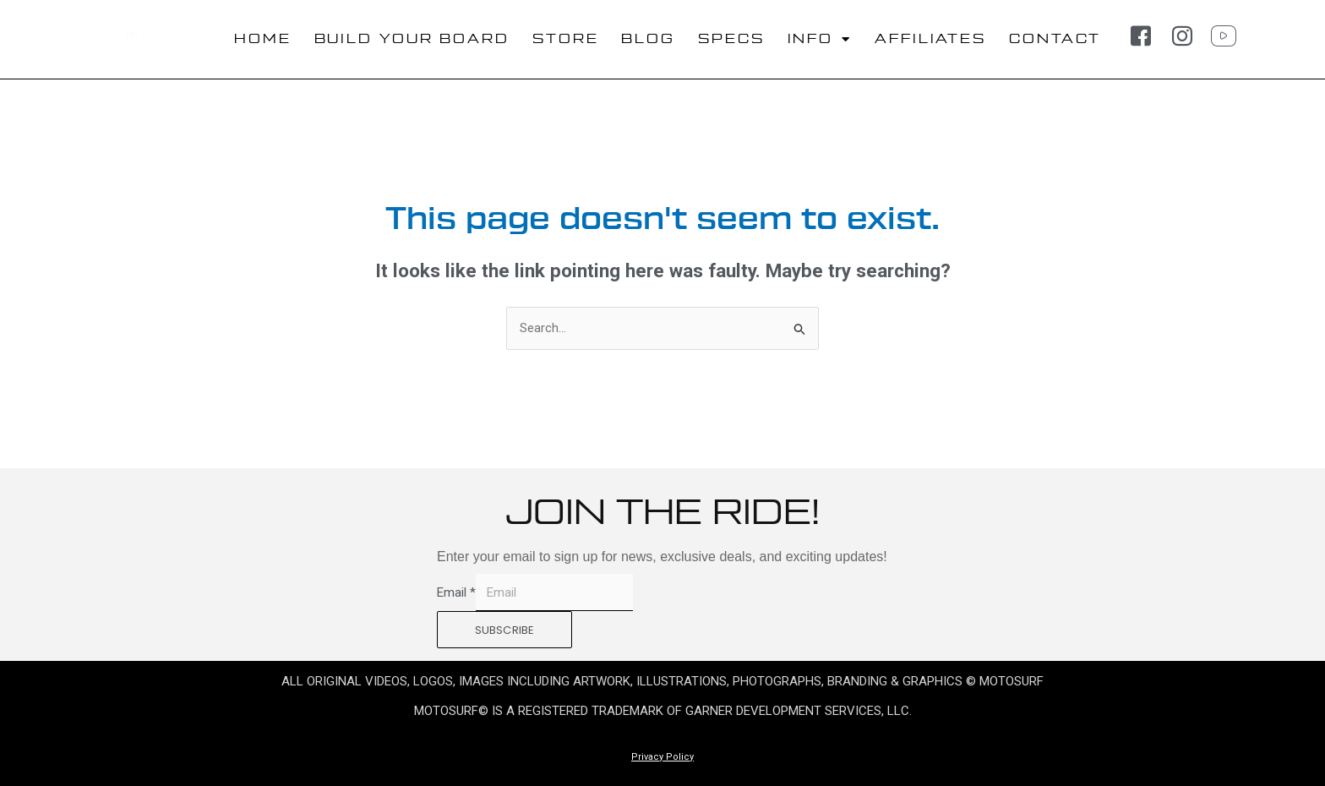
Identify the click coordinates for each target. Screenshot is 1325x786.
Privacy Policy (662, 756)
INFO (820, 39)
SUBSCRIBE (504, 630)
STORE (565, 39)
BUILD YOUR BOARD (412, 39)
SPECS (731, 39)
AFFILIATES (930, 39)
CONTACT (1055, 39)
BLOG (648, 39)
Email (456, 592)
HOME (263, 39)
